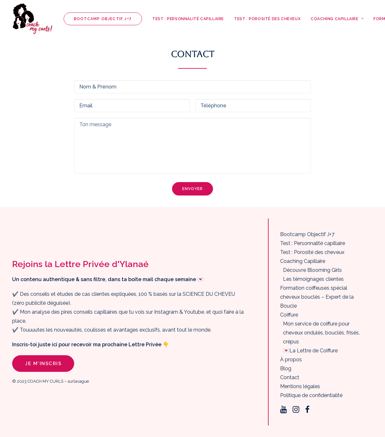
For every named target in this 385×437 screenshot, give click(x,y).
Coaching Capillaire (337, 19)
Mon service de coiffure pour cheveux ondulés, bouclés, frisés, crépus (321, 333)
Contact (289, 377)
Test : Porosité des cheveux (267, 19)
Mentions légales (300, 386)
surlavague (78, 381)
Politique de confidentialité (311, 395)
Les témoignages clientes (313, 279)
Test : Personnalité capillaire (188, 19)
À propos (291, 359)
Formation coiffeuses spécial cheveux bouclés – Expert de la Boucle (317, 297)
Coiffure (289, 315)
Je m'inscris (43, 363)
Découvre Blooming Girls (312, 270)
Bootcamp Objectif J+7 (307, 234)
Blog (285, 368)
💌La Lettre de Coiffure (310, 351)
